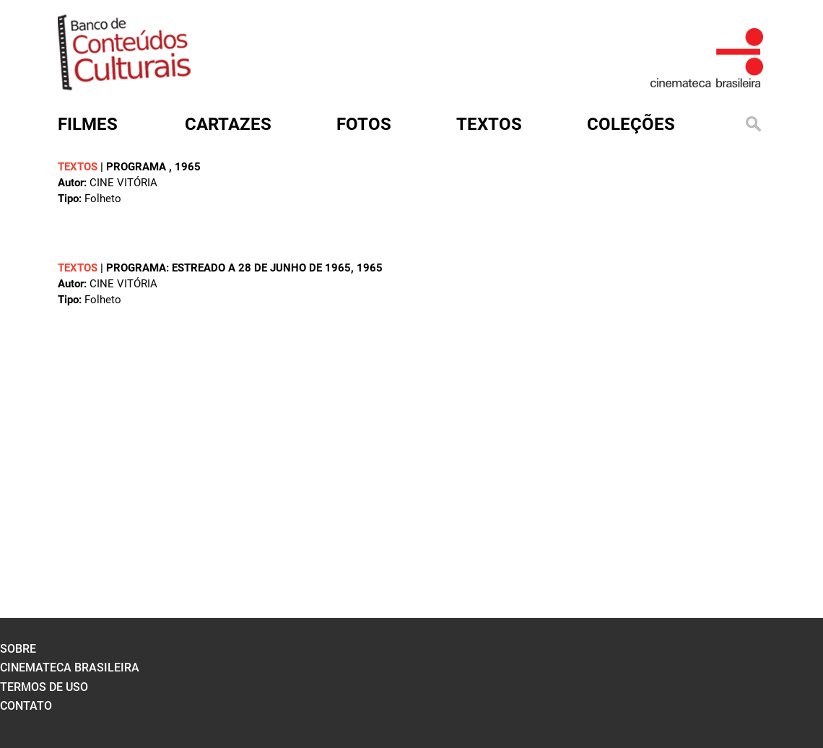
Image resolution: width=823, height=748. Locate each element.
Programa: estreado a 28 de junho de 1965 (228, 267)
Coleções (631, 124)
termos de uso (44, 687)
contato (26, 706)
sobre (18, 649)
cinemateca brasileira (69, 667)
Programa (137, 166)
